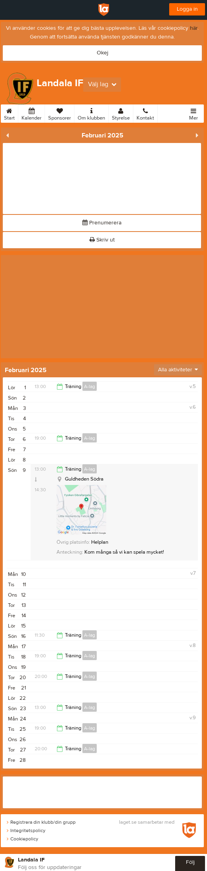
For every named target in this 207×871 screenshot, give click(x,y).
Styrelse (121, 112)
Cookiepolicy (22, 839)
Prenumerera (101, 222)
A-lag (89, 386)
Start (9, 112)
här (193, 28)
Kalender (31, 112)
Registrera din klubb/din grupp (41, 822)
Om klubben (91, 112)
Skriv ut (102, 239)
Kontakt (145, 112)
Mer (193, 112)
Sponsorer (59, 112)
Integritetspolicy (26, 830)
